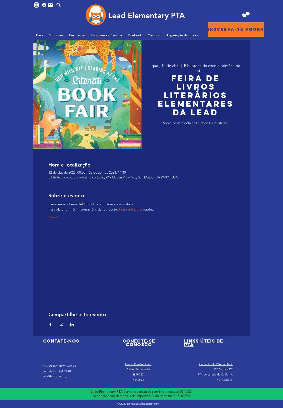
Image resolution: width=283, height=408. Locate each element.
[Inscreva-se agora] (236, 29)
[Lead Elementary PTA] (146, 15)
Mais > (53, 217)
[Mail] (50, 5)
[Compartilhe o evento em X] (61, 324)
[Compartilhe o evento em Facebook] (50, 324)
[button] (246, 14)
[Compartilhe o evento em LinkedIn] (72, 324)
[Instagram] (36, 5)
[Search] (58, 5)
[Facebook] (44, 5)
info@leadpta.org (54, 376)
